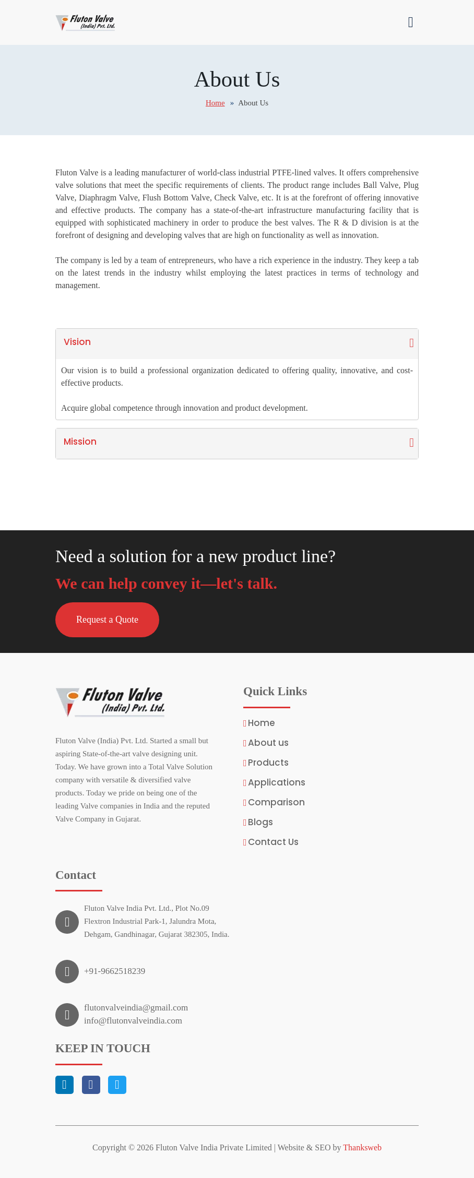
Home (215, 103)
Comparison (276, 802)
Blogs (260, 822)
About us (268, 743)
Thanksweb (362, 1147)
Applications (276, 782)
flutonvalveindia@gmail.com (136, 1007)
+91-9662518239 (114, 971)
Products (268, 762)
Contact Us (273, 842)
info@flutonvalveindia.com (133, 1020)
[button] (107, 619)
